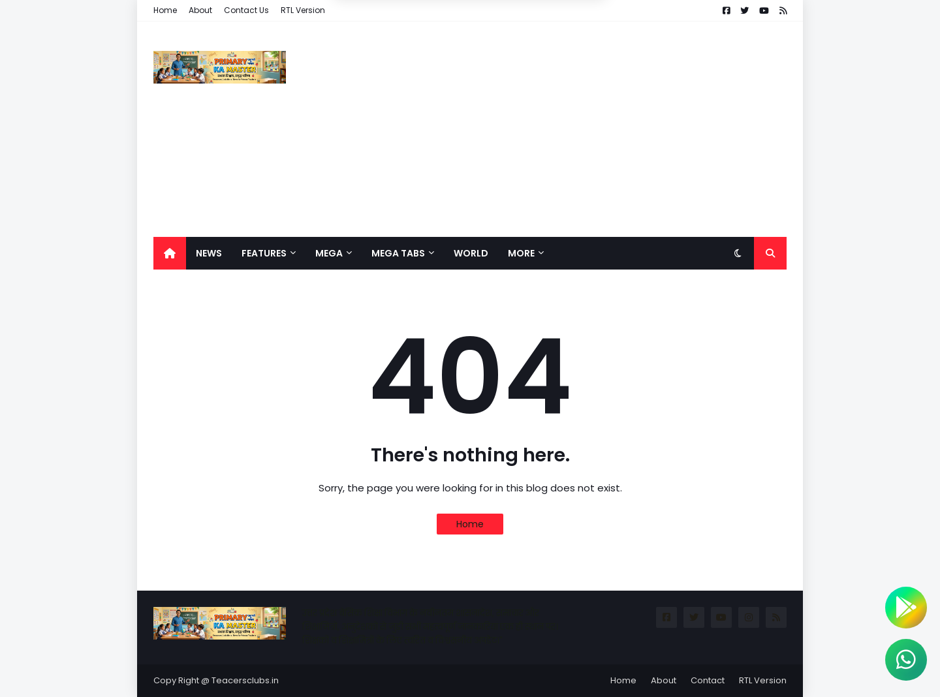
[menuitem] (169, 253)
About (200, 10)
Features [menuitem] (264, 253)
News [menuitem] (209, 253)
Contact (708, 680)
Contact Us (246, 10)
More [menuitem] (521, 253)
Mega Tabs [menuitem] (398, 253)
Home (165, 10)
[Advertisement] (549, 129)
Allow (536, 61)
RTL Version (303, 10)
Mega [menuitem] (329, 253)
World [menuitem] (471, 253)
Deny (404, 61)
